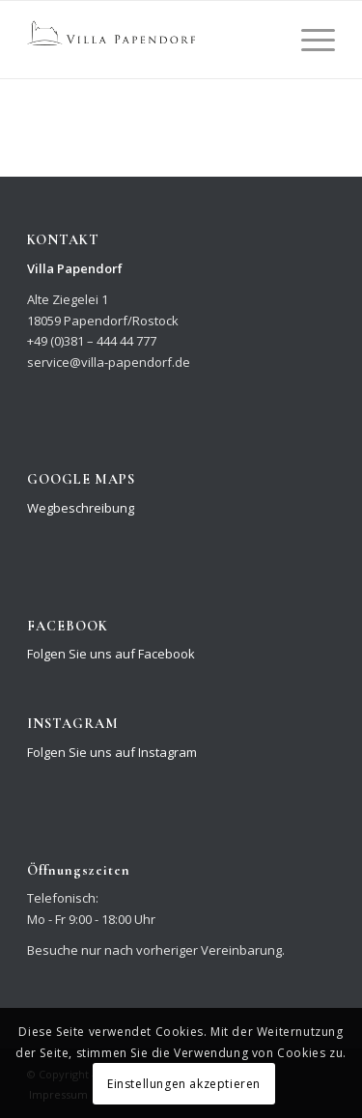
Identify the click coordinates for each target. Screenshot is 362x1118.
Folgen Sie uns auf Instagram (112, 752)
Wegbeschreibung (80, 508)
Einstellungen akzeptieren (184, 1084)
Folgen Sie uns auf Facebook (111, 653)
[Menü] (308, 39)
